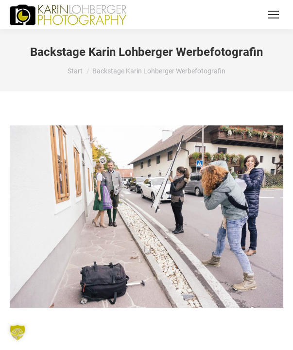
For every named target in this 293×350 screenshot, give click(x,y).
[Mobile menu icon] (273, 14)
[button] (17, 332)
